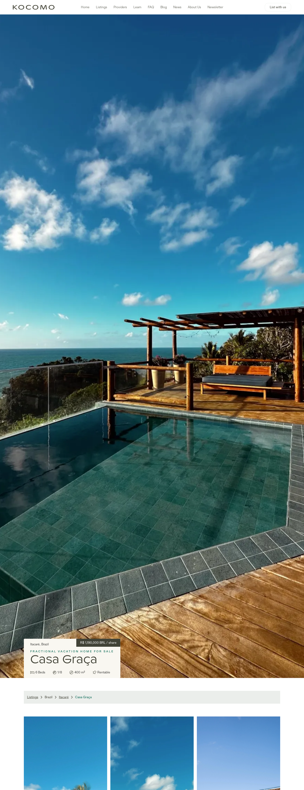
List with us (278, 7)
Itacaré (64, 697)
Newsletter (215, 7)
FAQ (151, 7)
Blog (163, 7)
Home (85, 7)
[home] (35, 7)
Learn (137, 7)
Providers (120, 7)
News (177, 7)
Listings (101, 7)
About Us (194, 7)
